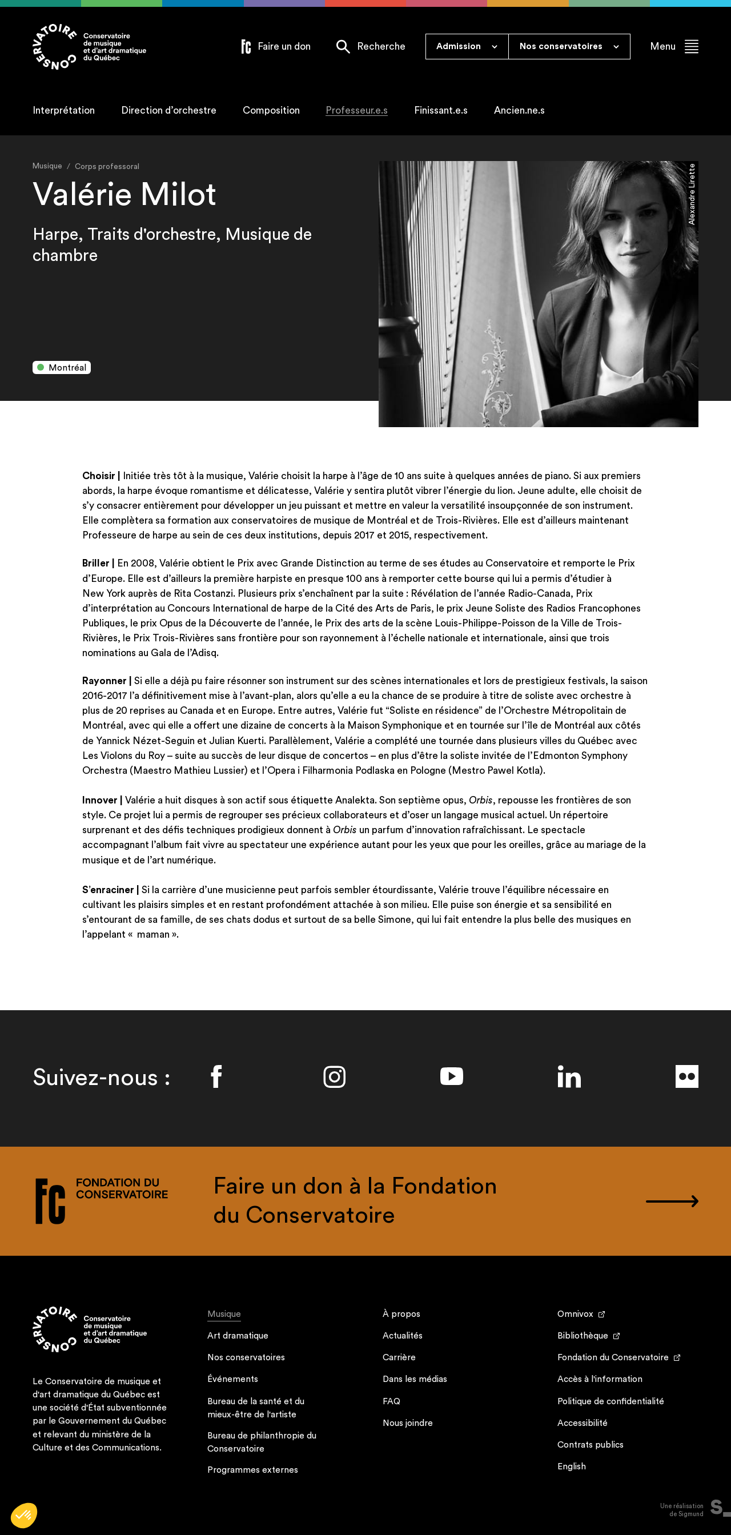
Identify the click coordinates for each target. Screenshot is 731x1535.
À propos (401, 1314)
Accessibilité (582, 1423)
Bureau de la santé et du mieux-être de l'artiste (255, 1408)
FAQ (391, 1401)
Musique (224, 1315)
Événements (232, 1379)
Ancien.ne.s (519, 110)
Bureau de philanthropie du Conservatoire (261, 1442)
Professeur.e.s (357, 110)
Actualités (403, 1336)
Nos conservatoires (246, 1357)
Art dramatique (237, 1336)
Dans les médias (415, 1379)
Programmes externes (252, 1470)
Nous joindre (408, 1423)
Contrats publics (590, 1445)
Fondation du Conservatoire (613, 1357)
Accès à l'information (599, 1379)
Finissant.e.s (441, 110)
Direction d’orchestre (168, 110)
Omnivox (575, 1314)
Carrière (399, 1357)
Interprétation (64, 110)
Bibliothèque (582, 1336)
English (571, 1466)
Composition (271, 110)
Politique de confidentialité (610, 1401)
